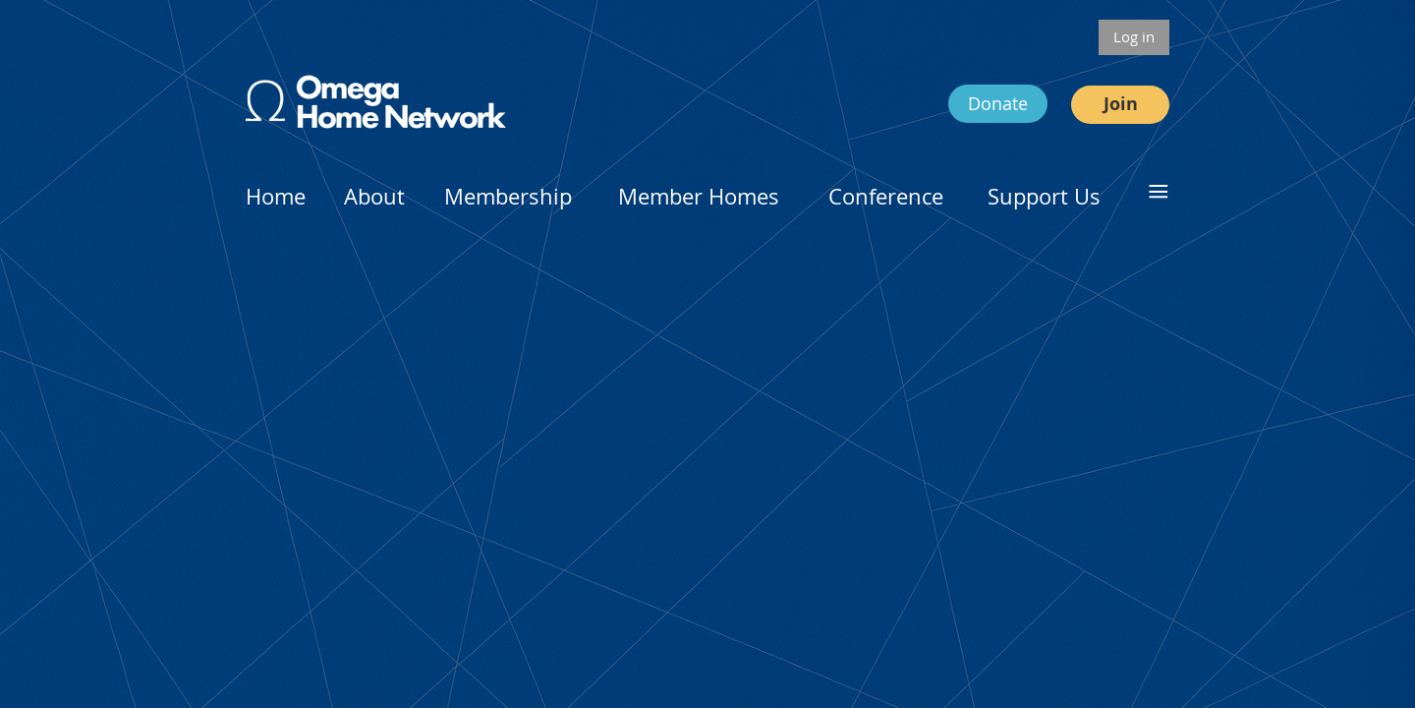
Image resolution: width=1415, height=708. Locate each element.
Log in (1134, 36)
